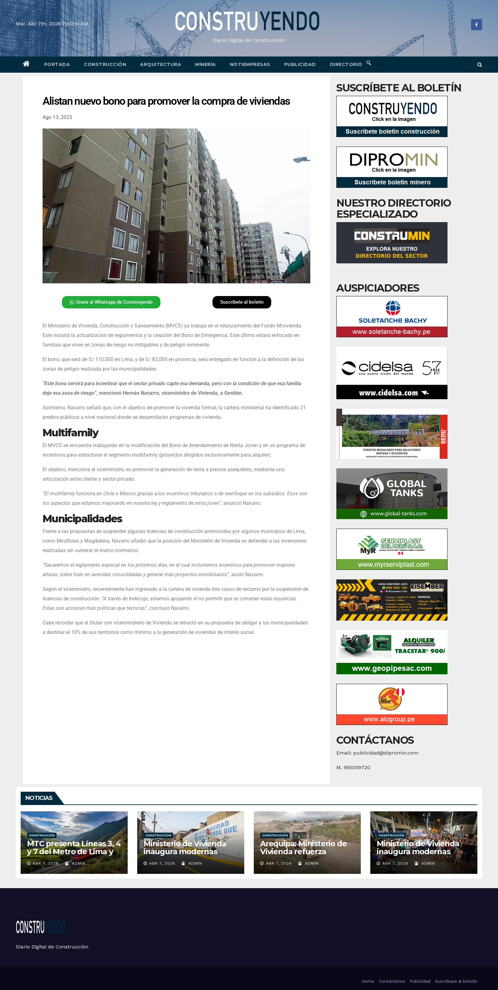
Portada (57, 64)
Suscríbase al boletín (456, 981)
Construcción (105, 64)
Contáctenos (392, 981)
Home (368, 981)
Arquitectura (160, 64)
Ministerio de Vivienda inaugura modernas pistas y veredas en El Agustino (418, 855)
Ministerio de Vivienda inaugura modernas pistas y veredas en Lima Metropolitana (189, 855)
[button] (479, 65)
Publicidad (300, 64)
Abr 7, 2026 (46, 863)
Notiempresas (250, 64)
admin (75, 863)
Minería (205, 64)
